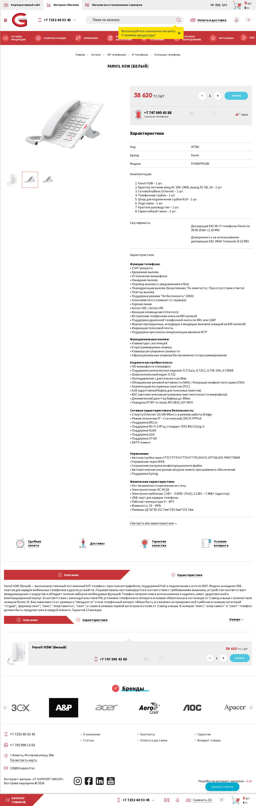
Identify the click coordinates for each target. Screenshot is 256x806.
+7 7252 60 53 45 (57, 20)
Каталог (96, 54)
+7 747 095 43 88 (113, 659)
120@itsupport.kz (22, 768)
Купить (239, 658)
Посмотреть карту (23, 760)
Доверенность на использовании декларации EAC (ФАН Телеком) (215, 239)
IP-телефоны (140, 54)
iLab (249, 781)
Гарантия (204, 734)
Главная (80, 54)
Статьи (88, 740)
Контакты (147, 734)
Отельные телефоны (167, 54)
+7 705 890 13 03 (22, 745)
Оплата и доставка (153, 740)
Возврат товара (209, 740)
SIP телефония (116, 54)
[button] (5, 707)
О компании (91, 734)
